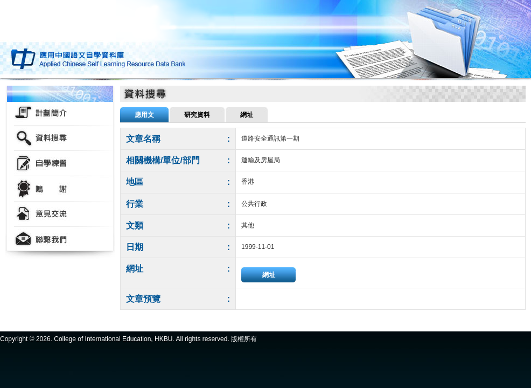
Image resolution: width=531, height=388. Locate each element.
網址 (268, 275)
